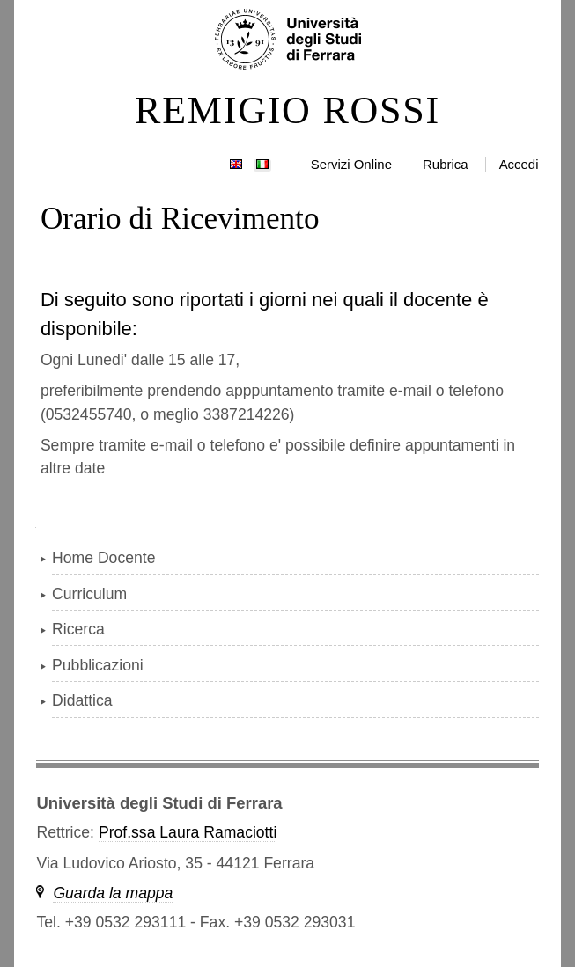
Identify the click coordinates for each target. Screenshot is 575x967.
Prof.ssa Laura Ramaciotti (187, 832)
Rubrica (445, 164)
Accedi (519, 164)
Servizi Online (351, 164)
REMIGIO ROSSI (287, 111)
